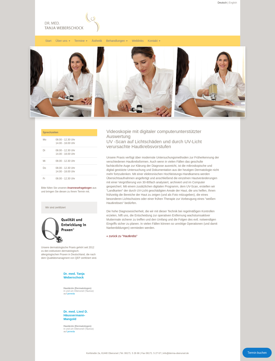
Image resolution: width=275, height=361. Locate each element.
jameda (71, 293)
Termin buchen (257, 352)
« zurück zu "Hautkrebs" (122, 236)
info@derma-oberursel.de (176, 353)
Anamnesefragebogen (79, 187)
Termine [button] (81, 40)
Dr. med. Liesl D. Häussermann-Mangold (76, 315)
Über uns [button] (63, 40)
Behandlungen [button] (117, 40)
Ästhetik (97, 40)
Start (48, 40)
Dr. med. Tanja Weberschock (74, 275)
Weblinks (138, 40)
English (233, 2)
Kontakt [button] (154, 40)
